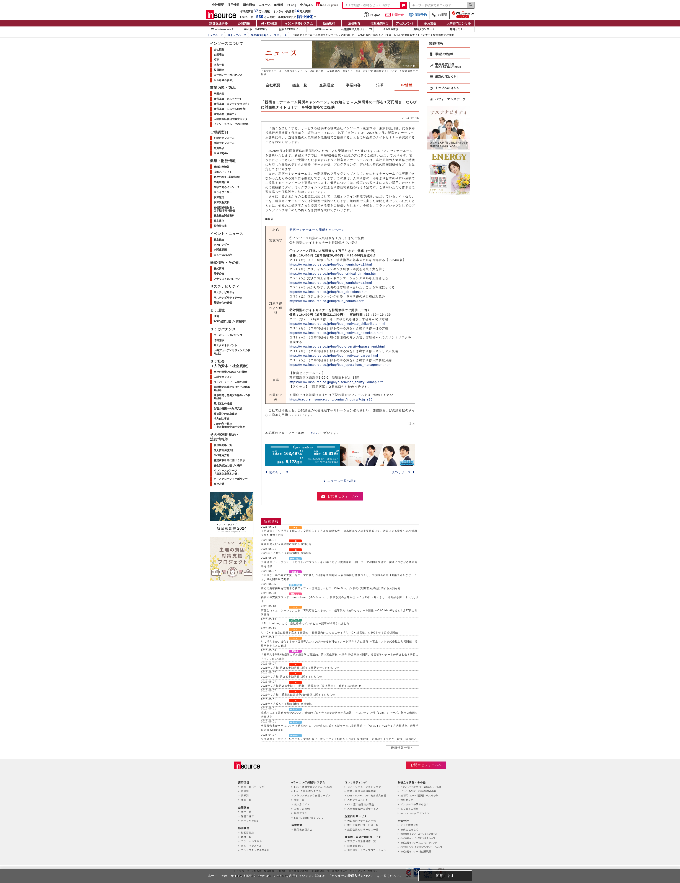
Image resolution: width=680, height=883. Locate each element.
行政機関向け (379, 23)
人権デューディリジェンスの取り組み (232, 352)
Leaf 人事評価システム (307, 791)
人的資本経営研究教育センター (232, 119)
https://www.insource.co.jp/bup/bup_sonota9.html (327, 301)
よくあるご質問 (409, 808)
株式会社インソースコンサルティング (418, 842)
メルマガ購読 (390, 29)
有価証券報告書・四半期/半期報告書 (224, 209)
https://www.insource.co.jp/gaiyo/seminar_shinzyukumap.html (337, 382)
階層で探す (247, 816)
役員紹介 (219, 69)
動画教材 (329, 23)
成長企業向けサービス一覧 (362, 829)
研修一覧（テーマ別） (254, 786)
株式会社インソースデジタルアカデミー (419, 833)
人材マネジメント (224, 377)
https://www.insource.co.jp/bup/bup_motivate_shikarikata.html (337, 323)
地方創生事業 (221, 418)
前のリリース (277, 472)
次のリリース (403, 472)
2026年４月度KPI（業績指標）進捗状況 (286, 703)
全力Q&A (306, 5)
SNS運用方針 (222, 455)
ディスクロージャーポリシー (231, 478)
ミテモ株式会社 (409, 824)
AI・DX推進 (269, 23)
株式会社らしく (409, 829)
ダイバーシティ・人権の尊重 (231, 382)
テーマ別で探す (250, 820)
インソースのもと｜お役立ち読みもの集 (417, 791)
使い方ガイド (302, 804)
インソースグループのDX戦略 (231, 124)
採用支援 (430, 23)
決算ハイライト (223, 172)
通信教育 (354, 23)
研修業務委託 (355, 845)
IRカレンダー (221, 244)
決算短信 (219, 197)
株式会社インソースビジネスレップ (417, 838)
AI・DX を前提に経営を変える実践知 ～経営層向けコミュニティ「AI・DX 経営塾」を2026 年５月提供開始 (329, 632)
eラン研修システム (299, 23)
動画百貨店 (247, 832)
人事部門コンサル (459, 23)
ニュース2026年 (223, 254)
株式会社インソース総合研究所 (415, 851)
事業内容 (353, 85)
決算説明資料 (221, 202)
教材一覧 (246, 836)
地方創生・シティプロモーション (366, 850)
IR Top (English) (223, 80)
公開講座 (244, 23)
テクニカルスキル (251, 841)
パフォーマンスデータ (450, 99)
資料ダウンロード (424, 29)
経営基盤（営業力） (225, 114)
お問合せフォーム (224, 138)
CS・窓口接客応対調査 (360, 804)
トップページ (215, 35)
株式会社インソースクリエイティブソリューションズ (421, 847)
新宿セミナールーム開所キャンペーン (317, 229)
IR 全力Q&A (221, 153)
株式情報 (219, 268)
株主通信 (219, 220)
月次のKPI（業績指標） (227, 177)
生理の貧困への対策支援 (228, 408)
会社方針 (219, 483)
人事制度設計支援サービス (362, 808)
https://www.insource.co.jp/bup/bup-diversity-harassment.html (337, 346)
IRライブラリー (223, 192)
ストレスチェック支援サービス (312, 795)
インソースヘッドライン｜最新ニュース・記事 (420, 786)
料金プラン (300, 812)
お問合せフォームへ (340, 496)
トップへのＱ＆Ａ (447, 88)
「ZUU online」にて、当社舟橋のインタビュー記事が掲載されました (305, 623)
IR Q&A (372, 14)
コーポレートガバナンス (228, 74)
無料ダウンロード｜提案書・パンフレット (418, 795)
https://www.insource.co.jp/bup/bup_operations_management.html (340, 364)
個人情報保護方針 (224, 450)
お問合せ (394, 14)
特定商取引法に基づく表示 (229, 460)
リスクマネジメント (225, 345)
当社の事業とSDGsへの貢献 (230, 371)
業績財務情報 (221, 166)
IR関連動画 (220, 249)
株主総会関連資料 (224, 215)
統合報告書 (220, 225)
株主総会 (219, 239)
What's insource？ (222, 29)
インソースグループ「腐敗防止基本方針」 (227, 472)
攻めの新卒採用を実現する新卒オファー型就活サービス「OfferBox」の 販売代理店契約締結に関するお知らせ (331, 588)
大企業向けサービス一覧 (361, 820)
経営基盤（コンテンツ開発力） (232, 103)
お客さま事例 (302, 808)
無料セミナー (457, 29)
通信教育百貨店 (303, 829)
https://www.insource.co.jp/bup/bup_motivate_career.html (333, 355)
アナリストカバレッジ (227, 278)
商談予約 (418, 15)
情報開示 (219, 340)
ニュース (265, 5)
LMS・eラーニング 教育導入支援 (366, 795)
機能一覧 (299, 799)
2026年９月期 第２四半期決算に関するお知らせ (291, 676)
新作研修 (249, 5)
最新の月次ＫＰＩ (447, 76)
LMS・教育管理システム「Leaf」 (314, 786)
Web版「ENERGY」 (256, 29)
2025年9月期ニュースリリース (269, 35)
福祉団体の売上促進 (225, 413)
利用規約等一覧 (223, 445)
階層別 (245, 791)
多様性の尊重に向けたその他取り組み (232, 389)
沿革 (380, 85)
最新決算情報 (444, 54)
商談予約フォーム (224, 142)
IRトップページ (237, 35)
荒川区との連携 (223, 403)
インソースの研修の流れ (414, 804)
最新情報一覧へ (402, 747)
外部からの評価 (223, 302)
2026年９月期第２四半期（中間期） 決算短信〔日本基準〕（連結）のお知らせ (311, 685)
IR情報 (278, 5)
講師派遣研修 (218, 23)
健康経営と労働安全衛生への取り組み (232, 397)
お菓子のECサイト (290, 29)
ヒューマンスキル (251, 845)
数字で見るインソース (227, 187)
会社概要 (218, 5)
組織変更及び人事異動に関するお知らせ (286, 544)
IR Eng (291, 5)
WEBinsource (323, 29)
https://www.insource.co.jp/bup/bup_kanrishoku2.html (330, 264)
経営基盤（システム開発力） (231, 108)
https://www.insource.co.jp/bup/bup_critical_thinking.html (333, 273)
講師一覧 (246, 799)
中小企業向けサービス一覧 (362, 824)
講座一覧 (246, 811)
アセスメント (405, 23)
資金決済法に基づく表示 (228, 465)
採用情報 (233, 5)
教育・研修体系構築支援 (361, 791)
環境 (216, 316)
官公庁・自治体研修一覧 (361, 841)
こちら (312, 433)
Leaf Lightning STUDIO (309, 817)
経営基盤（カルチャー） (228, 98)
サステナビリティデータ (228, 297)
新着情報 (271, 521)
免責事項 (219, 148)
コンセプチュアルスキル (255, 850)
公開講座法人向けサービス (356, 29)
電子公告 (219, 273)
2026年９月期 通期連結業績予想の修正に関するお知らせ (298, 694)
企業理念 (326, 85)
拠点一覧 (299, 85)
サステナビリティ (224, 292)
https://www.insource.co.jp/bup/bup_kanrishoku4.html (330, 282)
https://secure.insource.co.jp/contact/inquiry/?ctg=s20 (331, 399)
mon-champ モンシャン (415, 812)
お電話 (439, 14)
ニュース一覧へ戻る (340, 481)
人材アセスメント (357, 799)
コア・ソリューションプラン (364, 786)
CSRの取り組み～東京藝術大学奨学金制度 (229, 425)
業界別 (245, 795)
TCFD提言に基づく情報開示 (230, 321)
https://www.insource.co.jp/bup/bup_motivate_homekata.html (336, 333)
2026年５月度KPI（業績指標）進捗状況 (286, 553)
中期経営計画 (221, 182)
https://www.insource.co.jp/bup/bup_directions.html (328, 292)
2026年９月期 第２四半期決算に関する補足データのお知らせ (300, 667)
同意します (445, 876)
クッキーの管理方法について (352, 876)
